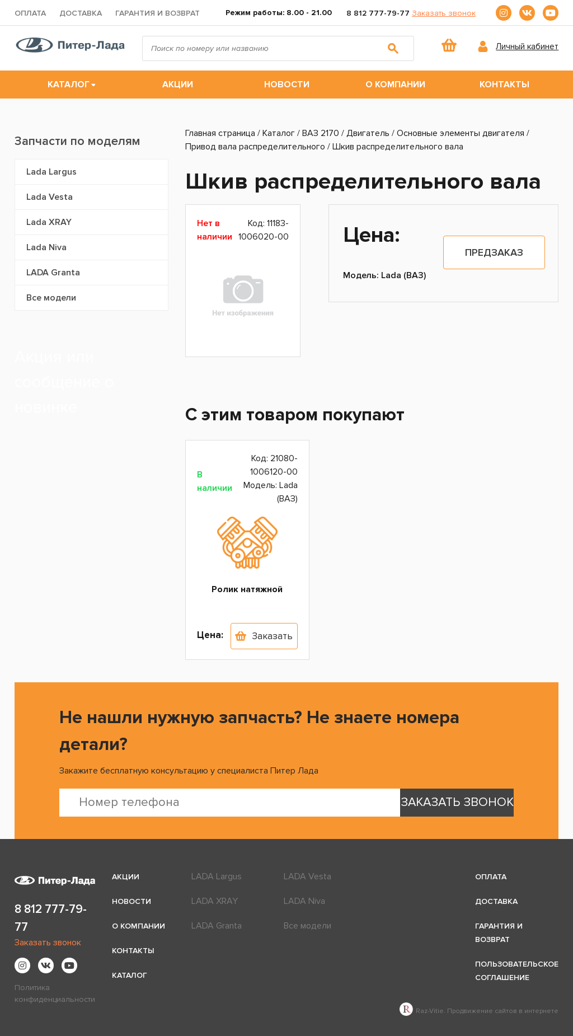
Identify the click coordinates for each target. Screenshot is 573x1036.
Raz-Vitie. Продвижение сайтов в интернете (479, 1011)
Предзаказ (494, 252)
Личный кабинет (527, 46)
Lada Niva (46, 247)
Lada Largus (51, 171)
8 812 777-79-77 (378, 13)
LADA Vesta (307, 876)
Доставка (80, 13)
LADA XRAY (214, 901)
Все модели (51, 297)
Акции (177, 84)
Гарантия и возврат (157, 13)
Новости (286, 84)
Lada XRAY (49, 222)
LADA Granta (53, 272)
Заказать (272, 636)
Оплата (30, 13)
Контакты (504, 84)
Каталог (69, 84)
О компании (395, 84)
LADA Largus (216, 876)
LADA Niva (304, 901)
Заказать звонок (444, 13)
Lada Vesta (49, 197)
